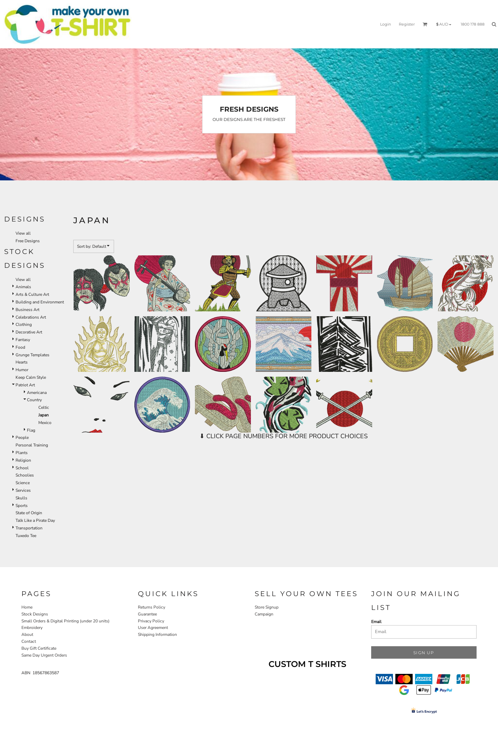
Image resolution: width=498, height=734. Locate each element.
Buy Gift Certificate (38, 648)
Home (26, 607)
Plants (22, 452)
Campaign (264, 614)
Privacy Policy (151, 621)
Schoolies (25, 475)
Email (376, 621)
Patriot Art (25, 385)
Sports (22, 505)
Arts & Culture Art (32, 294)
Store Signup (267, 607)
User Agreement (153, 627)
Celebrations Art (31, 317)
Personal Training (32, 445)
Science (23, 483)
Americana (37, 392)
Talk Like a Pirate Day (35, 520)
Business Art (27, 309)
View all (23, 233)
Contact (28, 641)
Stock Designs (34, 614)
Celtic (43, 407)
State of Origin (29, 513)
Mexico (44, 422)
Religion (23, 460)
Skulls (21, 498)
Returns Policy (151, 607)
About (27, 634)
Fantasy (23, 339)
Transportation (29, 528)
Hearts (22, 362)
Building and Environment (40, 302)
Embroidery (32, 627)
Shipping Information (157, 634)
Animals (23, 287)
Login (385, 24)
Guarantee (147, 614)
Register (407, 24)
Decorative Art (29, 332)
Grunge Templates (32, 355)
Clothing (24, 324)
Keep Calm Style (31, 377)
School (22, 468)
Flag (31, 430)
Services (23, 490)
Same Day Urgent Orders (44, 655)
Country (34, 400)
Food (20, 347)
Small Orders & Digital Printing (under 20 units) (65, 621)
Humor (22, 370)
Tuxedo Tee (26, 535)
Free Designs (28, 241)
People (22, 437)
